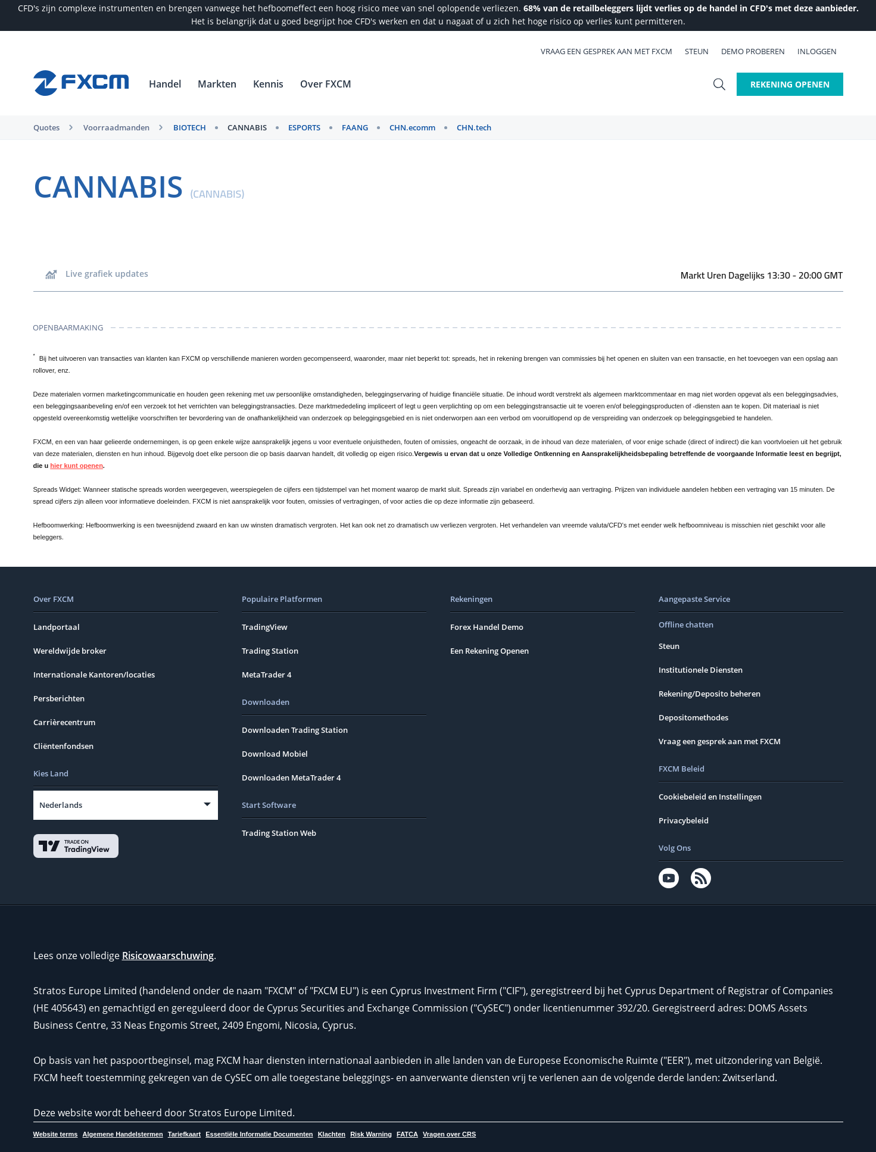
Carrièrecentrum (64, 722)
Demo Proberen (759, 51)
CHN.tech (474, 127)
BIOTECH (189, 127)
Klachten (331, 1134)
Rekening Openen (790, 84)
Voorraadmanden (116, 127)
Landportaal (56, 627)
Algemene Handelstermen (123, 1134)
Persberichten (59, 698)
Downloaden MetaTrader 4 (291, 777)
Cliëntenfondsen (63, 746)
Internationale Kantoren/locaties (94, 674)
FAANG (355, 127)
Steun (703, 51)
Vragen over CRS (449, 1134)
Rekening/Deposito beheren (709, 693)
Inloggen (823, 51)
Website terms (55, 1134)
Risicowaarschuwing (168, 955)
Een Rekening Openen (489, 650)
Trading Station (270, 650)
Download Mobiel (275, 753)
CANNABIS (247, 127)
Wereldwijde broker (70, 650)
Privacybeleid (684, 820)
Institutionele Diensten (701, 669)
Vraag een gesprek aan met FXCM (613, 51)
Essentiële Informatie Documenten (259, 1134)
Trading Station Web (279, 833)
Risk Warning (371, 1134)
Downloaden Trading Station (295, 730)
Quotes (46, 127)
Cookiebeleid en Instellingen (710, 796)
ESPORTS (304, 127)
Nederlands (60, 805)
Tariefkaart (184, 1134)
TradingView (265, 627)
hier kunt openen (76, 465)
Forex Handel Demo (486, 627)
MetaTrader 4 (266, 674)
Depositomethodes (693, 717)
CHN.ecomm (412, 127)
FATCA (407, 1134)
